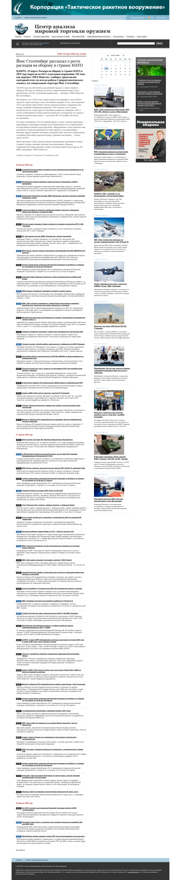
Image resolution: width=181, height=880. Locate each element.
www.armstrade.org (134, 872)
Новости (27, 36)
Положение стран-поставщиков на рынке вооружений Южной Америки (149, 82)
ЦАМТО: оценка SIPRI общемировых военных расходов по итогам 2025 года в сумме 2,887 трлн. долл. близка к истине (53, 641)
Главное (18, 36)
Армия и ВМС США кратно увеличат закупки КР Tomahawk (46, 393)
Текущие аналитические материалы (150, 61)
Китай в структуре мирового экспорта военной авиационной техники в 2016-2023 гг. (149, 103)
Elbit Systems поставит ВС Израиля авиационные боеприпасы (47, 440)
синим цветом (44, 43)
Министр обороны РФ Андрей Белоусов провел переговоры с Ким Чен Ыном (53, 684)
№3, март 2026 (151, 160)
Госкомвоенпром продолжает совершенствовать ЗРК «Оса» (46, 711)
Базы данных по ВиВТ (61, 36)
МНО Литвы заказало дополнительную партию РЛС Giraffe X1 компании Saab (53, 468)
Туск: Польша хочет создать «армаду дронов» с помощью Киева (48, 505)
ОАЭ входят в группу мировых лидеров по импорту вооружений (149, 93)
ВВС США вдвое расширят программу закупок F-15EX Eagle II (47, 560)
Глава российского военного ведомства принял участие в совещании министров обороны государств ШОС (50, 211)
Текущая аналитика (41, 36)
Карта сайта (142, 36)
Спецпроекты (118, 36)
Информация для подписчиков (70, 43)
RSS (152, 17)
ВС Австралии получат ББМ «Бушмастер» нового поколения (46, 236)
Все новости (20, 850)
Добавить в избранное (137, 17)
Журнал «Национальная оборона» (36, 17)
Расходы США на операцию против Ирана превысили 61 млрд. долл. (50, 792)
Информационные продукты (98, 36)
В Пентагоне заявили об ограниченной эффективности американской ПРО (52, 383)
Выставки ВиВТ (78, 36)
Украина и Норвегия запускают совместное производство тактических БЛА (52, 332)
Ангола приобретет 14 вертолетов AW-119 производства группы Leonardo (52, 588)
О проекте (18, 17)
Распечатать (38, 155)
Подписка (130, 36)
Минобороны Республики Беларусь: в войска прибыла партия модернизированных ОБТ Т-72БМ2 (47, 626)
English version (161, 17)
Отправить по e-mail (51, 155)
